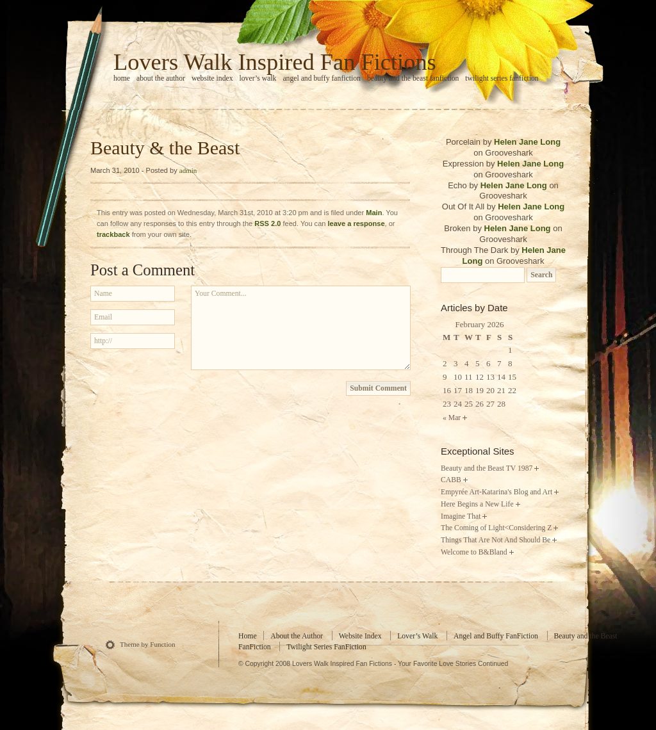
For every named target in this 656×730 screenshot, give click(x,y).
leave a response (356, 223)
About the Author (160, 78)
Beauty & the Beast (165, 147)
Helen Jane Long (527, 142)
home (121, 78)
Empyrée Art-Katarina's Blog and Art (496, 492)
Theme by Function (148, 644)
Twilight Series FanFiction (501, 78)
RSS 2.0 (267, 223)
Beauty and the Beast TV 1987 (486, 468)
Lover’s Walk (258, 78)
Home (247, 636)
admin (188, 170)
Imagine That (460, 516)
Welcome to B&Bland (474, 552)
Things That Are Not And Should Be (495, 540)
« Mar (452, 418)
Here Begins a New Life (477, 504)
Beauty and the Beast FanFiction (413, 78)
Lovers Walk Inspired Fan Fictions (274, 62)
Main (374, 212)
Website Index (212, 78)
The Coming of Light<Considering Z (496, 528)
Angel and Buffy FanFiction (322, 78)
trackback (113, 234)
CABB (451, 480)
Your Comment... (301, 328)
